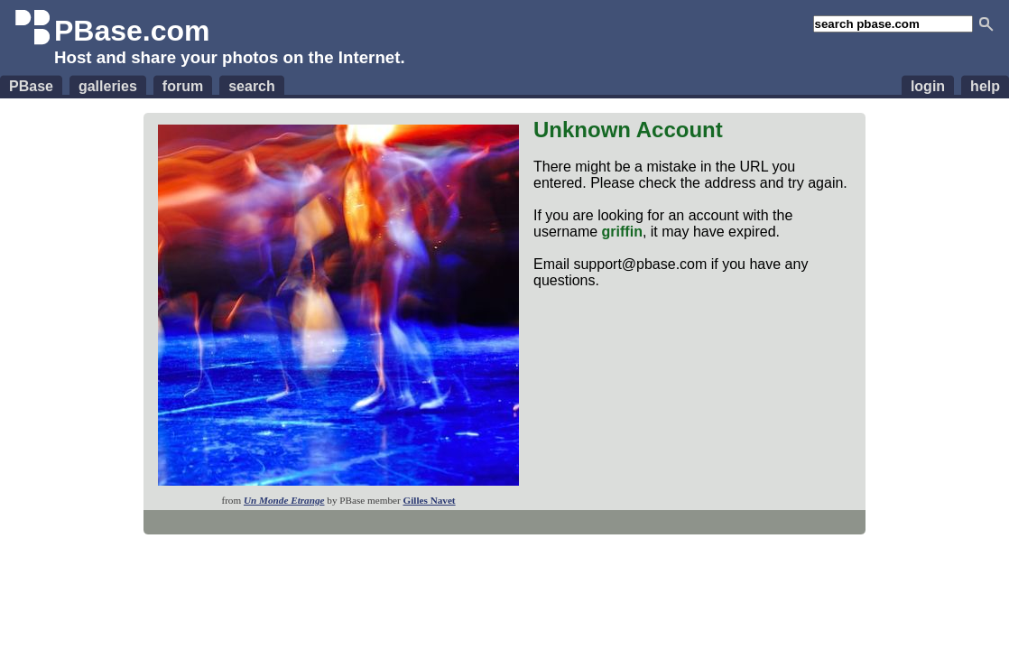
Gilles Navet (429, 500)
